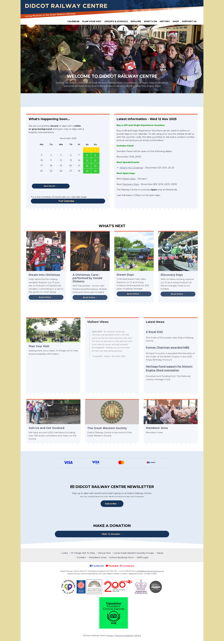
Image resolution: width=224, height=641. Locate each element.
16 (95, 160)
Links (65, 553)
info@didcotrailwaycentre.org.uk (150, 571)
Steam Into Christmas (44, 275)
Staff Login (142, 557)
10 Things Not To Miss (83, 553)
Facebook (97, 565)
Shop (176, 21)
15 (87, 160)
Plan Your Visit (92, 21)
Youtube (112, 565)
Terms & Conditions (124, 635)
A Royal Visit (154, 331)
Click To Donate (111, 534)
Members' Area (157, 428)
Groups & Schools (116, 21)
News (160, 553)
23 (95, 165)
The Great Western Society (107, 428)
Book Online (45, 297)
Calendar (73, 21)
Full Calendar (66, 201)
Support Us (189, 21)
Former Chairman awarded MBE (167, 347)
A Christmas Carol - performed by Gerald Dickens (87, 278)
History (165, 21)
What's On (150, 21)
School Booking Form (121, 557)
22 (87, 165)
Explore (136, 21)
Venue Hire (104, 553)
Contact (81, 557)
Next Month (49, 186)
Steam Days (128, 178)
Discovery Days (130, 184)
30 (95, 171)
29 (87, 171)
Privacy (110, 635)
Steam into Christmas (131, 167)
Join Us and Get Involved (46, 428)
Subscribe (110, 503)
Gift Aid (137, 635)
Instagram (127, 565)
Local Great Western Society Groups (134, 553)
